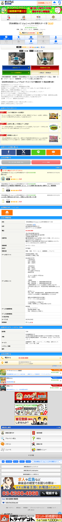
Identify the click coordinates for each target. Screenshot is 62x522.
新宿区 (22, 461)
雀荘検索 (8, 461)
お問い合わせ (31, 509)
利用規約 (25, 507)
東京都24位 (48, 72)
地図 (34, 224)
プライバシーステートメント (37, 507)
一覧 (58, 427)
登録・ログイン (10, 507)
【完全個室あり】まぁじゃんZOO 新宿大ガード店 (27, 23)
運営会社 (18, 507)
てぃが (8, 176)
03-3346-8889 (29, 230)
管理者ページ (56, 365)
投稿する (58, 167)
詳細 (43, 47)
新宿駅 (28, 461)
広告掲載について (51, 507)
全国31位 (41, 72)
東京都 (15, 461)
